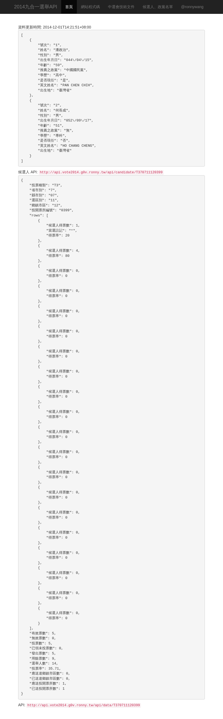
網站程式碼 (90, 7)
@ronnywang (192, 7)
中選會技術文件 (121, 7)
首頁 (69, 7)
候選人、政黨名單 (158, 7)
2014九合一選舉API (35, 6)
